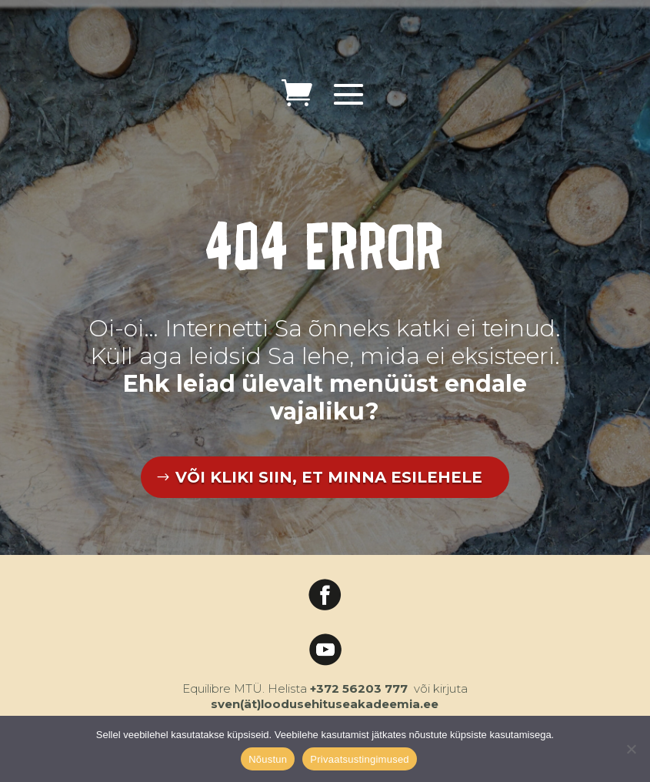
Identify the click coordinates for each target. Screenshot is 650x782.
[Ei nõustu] (630, 749)
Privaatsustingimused (359, 759)
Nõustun (267, 759)
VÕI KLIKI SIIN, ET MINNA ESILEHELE (328, 477)
